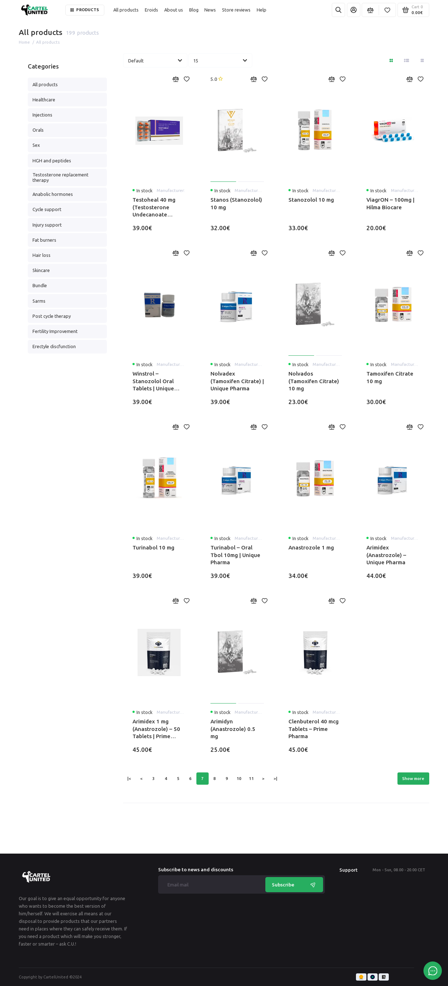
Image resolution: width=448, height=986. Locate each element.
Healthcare (43, 99)
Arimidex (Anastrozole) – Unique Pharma (386, 554)
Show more (413, 778)
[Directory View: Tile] (391, 60)
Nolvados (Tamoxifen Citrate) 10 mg (313, 381)
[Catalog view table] (422, 60)
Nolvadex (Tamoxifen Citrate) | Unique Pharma (237, 381)
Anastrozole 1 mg (311, 547)
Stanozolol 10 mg (311, 200)
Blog (194, 9)
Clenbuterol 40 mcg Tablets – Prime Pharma (313, 728)
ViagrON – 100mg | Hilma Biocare (390, 203)
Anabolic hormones (52, 194)
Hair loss (41, 255)
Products (84, 10)
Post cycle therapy (51, 316)
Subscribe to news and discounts (195, 869)
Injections (42, 114)
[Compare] (370, 10)
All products (126, 9)
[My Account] (353, 10)
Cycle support (46, 209)
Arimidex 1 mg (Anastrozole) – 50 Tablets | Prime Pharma (156, 729)
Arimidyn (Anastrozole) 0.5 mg (232, 728)
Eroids (151, 9)
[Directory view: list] (407, 60)
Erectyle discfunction (54, 346)
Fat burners (44, 239)
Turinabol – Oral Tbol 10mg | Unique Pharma (235, 554)
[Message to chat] (432, 970)
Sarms (38, 300)
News (210, 9)
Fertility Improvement (55, 331)
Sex (36, 145)
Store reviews (236, 9)
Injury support (47, 224)
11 (251, 778)
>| (275, 778)
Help (261, 9)
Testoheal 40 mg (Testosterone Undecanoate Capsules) (153, 207)
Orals (38, 129)
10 (239, 778)
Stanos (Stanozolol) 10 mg (236, 203)
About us (173, 9)
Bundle (39, 285)
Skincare (41, 270)
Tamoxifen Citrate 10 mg (389, 377)
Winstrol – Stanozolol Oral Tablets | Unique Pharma (153, 381)
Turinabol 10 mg (153, 547)
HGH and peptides (51, 160)
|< (129, 778)
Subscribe (294, 884)
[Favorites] (387, 10)
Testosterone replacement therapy (60, 177)
